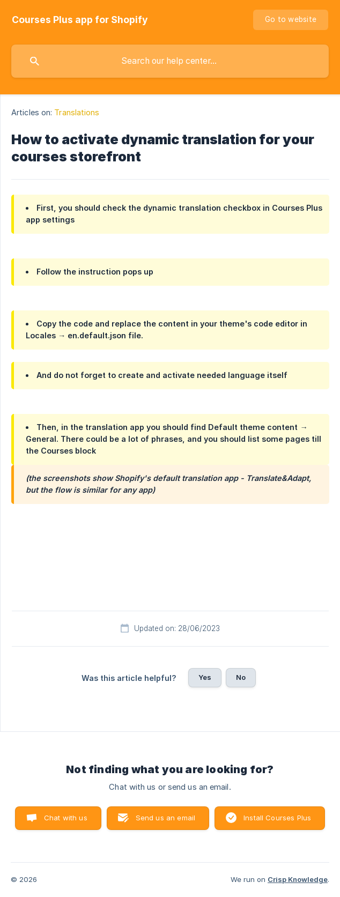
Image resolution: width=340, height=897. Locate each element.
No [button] (241, 677)
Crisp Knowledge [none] (298, 879)
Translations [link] (76, 112)
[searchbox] (170, 61)
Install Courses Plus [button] (277, 817)
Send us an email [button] (165, 817)
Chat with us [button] (65, 817)
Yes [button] (204, 677)
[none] (80, 20)
